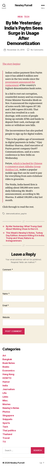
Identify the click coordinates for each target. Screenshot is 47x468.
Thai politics (9, 430)
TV (4, 441)
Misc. (5, 400)
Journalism (9, 389)
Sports (6, 423)
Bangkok (7, 359)
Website (6, 317)
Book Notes (9, 363)
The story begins (11, 64)
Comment (8, 270)
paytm (24, 213)
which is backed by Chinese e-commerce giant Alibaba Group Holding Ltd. (23, 166)
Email (6, 305)
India (20, 16)
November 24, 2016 (16, 50)
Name (6, 294)
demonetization (13, 213)
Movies (6, 404)
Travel (6, 438)
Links (5, 396)
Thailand (7, 434)
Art (4, 355)
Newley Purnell (23, 5)
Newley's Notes (11, 408)
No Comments (37, 50)
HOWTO (7, 378)
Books (6, 366)
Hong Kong (8, 374)
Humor (6, 381)
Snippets (7, 419)
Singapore (8, 415)
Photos (6, 411)
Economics (9, 370)
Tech (26, 16)
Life (5, 393)
